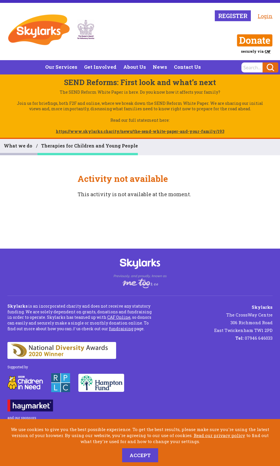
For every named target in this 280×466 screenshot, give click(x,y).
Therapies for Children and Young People (89, 146)
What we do (18, 146)
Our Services (61, 67)
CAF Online (118, 317)
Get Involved (100, 67)
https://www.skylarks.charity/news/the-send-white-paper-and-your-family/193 (140, 131)
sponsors (28, 417)
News (160, 67)
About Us (134, 67)
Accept (140, 455)
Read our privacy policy (219, 435)
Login (265, 16)
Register (232, 15)
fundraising (121, 328)
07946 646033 (254, 338)
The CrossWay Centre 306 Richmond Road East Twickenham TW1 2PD (243, 318)
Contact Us (187, 67)
